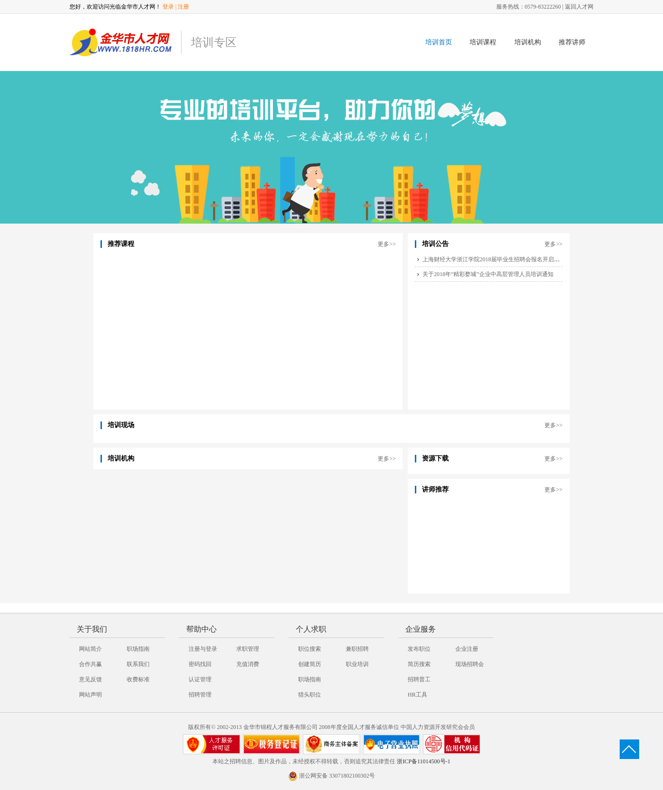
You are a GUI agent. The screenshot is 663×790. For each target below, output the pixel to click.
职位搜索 (309, 649)
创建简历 (309, 664)
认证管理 (200, 679)
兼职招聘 (357, 649)
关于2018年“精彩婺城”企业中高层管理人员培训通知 (487, 274)
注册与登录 (203, 649)
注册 (183, 6)
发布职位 (419, 649)
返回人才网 (579, 6)
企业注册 (466, 649)
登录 (168, 6)
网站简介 (90, 649)
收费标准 (138, 679)
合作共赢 (90, 664)
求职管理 (247, 649)
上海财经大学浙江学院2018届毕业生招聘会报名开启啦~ (492, 259)
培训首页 (438, 42)
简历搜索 (419, 664)
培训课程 (483, 42)
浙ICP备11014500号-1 (423, 761)
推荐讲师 (572, 42)
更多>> (387, 244)
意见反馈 (90, 679)
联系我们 (138, 664)
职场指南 (138, 649)
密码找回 (200, 664)
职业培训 (357, 664)
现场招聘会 (469, 664)
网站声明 (90, 694)
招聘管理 (200, 694)
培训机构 (527, 42)
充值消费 (247, 664)
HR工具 (417, 694)
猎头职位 (309, 694)
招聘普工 (419, 679)
